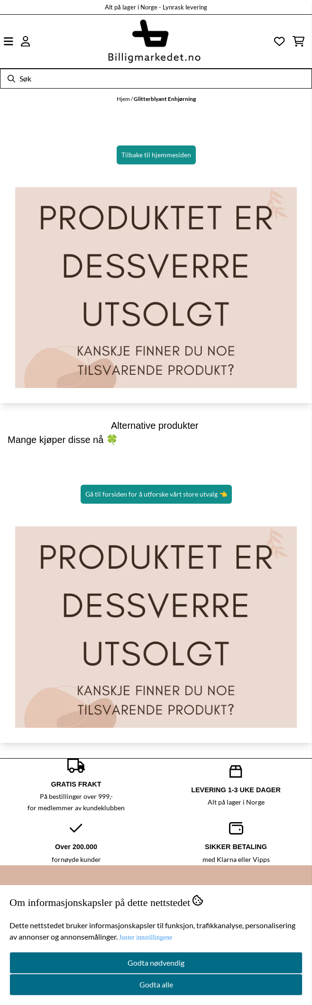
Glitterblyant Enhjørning (165, 98)
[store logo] (154, 41)
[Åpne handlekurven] (298, 41)
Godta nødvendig (156, 962)
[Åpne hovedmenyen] (8, 41)
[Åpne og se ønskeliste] (279, 41)
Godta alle (156, 984)
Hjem (124, 98)
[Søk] (156, 79)
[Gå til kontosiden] (25, 41)
